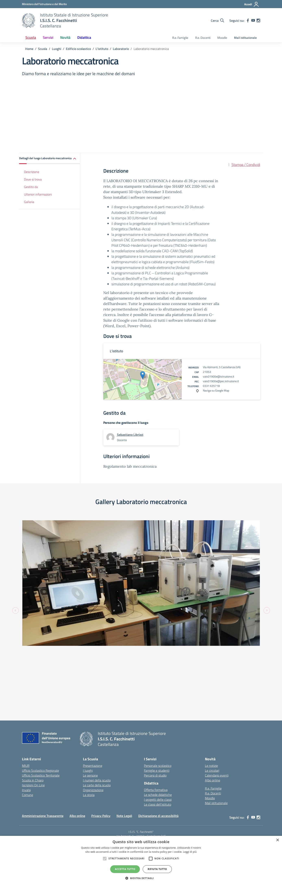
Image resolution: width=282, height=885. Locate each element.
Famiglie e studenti (156, 678)
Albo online (212, 688)
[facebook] (248, 20)
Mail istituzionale (245, 37)
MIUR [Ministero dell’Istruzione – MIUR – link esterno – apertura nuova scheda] (25, 674)
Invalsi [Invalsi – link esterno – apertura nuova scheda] (26, 698)
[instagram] (258, 20)
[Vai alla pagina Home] (29, 48)
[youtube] (253, 20)
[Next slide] (266, 564)
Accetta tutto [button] (125, 869)
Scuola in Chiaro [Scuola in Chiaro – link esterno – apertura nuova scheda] (33, 688)
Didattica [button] (84, 37)
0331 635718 (211, 386)
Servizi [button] (48, 37)
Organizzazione (93, 698)
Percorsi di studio (155, 683)
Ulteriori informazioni (38, 194)
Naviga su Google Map (216, 390)
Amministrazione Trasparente (42, 724)
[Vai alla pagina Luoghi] (56, 48)
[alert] (141, 860)
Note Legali (124, 724)
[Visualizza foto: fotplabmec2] (79, 550)
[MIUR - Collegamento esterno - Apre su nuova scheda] (44, 4)
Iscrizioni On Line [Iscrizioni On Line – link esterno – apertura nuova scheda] (33, 693)
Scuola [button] (30, 37)
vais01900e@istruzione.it (218, 376)
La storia (89, 703)
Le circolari (212, 678)
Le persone (90, 683)
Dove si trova (33, 179)
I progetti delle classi (158, 707)
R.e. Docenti (202, 37)
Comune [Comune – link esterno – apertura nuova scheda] (27, 703)
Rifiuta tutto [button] (157, 869)
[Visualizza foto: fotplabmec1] (202, 563)
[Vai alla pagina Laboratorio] (121, 48)
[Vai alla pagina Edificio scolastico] (78, 48)
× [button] (277, 840)
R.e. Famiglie (180, 37)
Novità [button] (65, 37)
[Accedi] (251, 4)
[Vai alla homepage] (28, 20)
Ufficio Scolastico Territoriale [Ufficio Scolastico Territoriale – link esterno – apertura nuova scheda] (41, 683)
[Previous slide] (15, 564)
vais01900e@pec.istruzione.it (221, 381)
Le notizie (211, 674)
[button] (49, 158)
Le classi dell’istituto (157, 712)
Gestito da (31, 186)
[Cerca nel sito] (217, 20)
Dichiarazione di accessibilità (158, 724)
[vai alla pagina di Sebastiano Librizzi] (130, 434)
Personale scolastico (157, 674)
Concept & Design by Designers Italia (215, 777)
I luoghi (88, 678)
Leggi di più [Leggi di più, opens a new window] (190, 852)
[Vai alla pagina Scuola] (42, 48)
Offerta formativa (156, 698)
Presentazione (92, 674)
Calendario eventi (217, 683)
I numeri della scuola (97, 688)
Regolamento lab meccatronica (130, 466)
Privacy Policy (100, 724)
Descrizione (31, 171)
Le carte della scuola (97, 693)
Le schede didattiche (158, 702)
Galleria (29, 201)
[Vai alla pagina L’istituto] (102, 48)
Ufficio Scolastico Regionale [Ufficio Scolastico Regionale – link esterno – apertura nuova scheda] (40, 678)
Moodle (222, 37)
